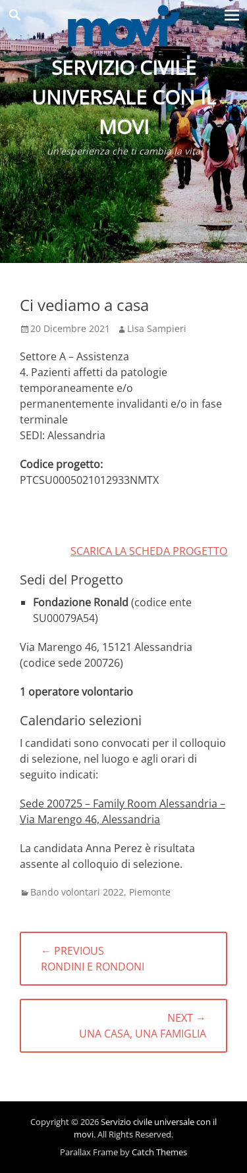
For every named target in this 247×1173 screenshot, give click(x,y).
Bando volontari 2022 (77, 892)
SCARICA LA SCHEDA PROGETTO (148, 551)
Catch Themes (159, 1152)
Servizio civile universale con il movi (124, 97)
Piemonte (150, 892)
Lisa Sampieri (156, 328)
